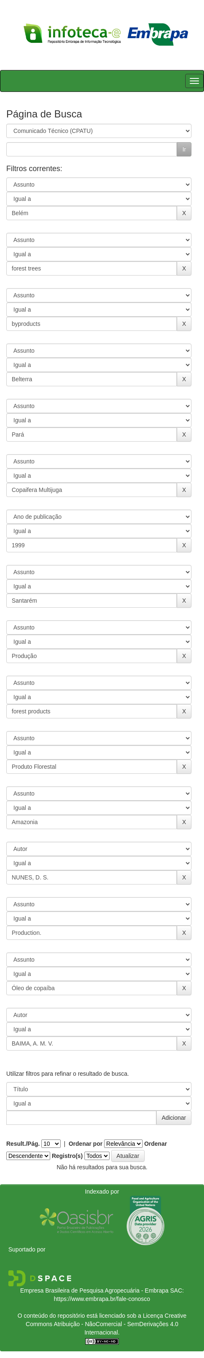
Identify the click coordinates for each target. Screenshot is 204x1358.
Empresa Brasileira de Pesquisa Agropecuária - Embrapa (94, 1290)
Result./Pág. (23, 1143)
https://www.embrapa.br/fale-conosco (102, 1299)
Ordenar (155, 1143)
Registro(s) (67, 1155)
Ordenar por (85, 1143)
